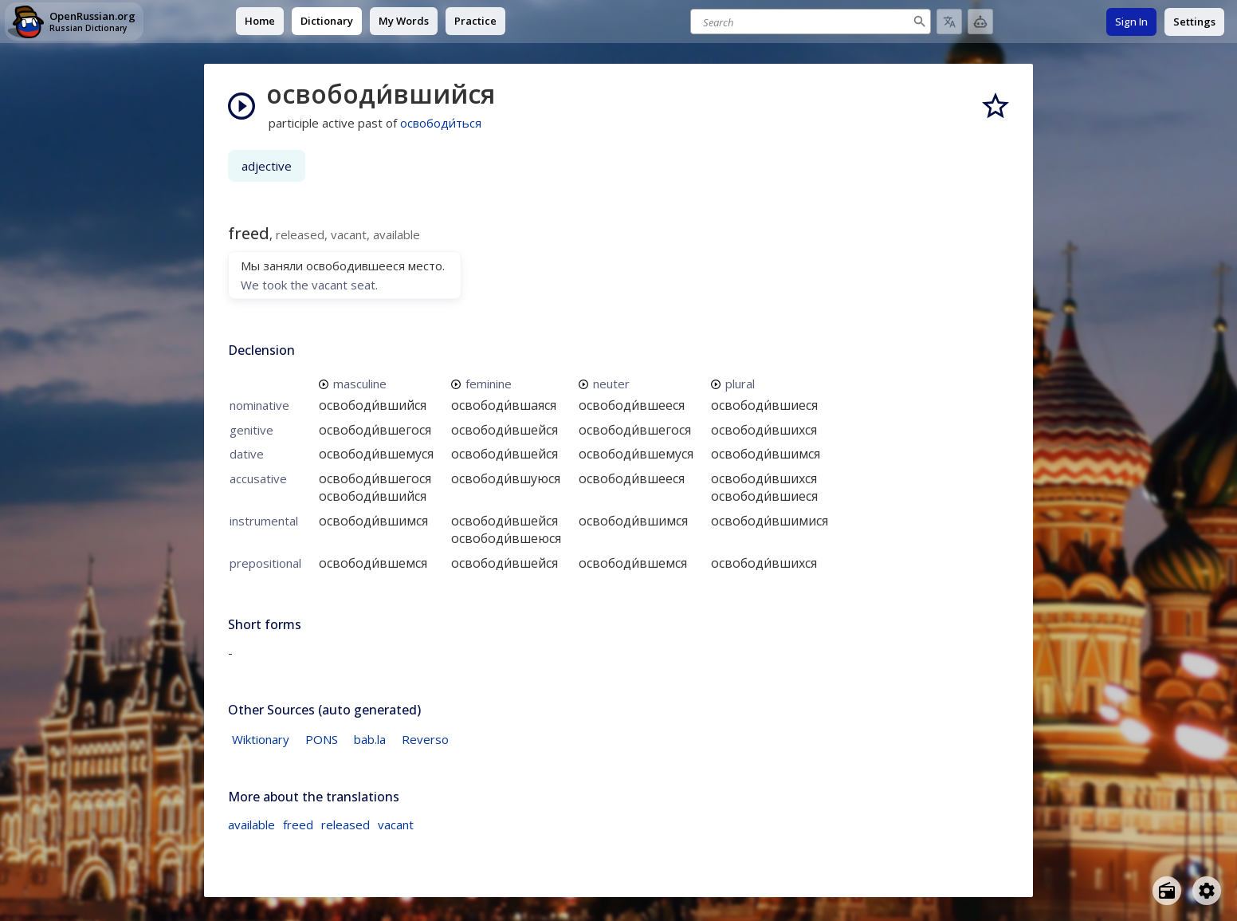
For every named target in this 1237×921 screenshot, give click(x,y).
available (251, 824)
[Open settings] (1206, 890)
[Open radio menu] (1167, 890)
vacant (396, 824)
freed (298, 824)
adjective (267, 166)
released (345, 824)
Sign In (1131, 21)
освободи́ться (440, 123)
